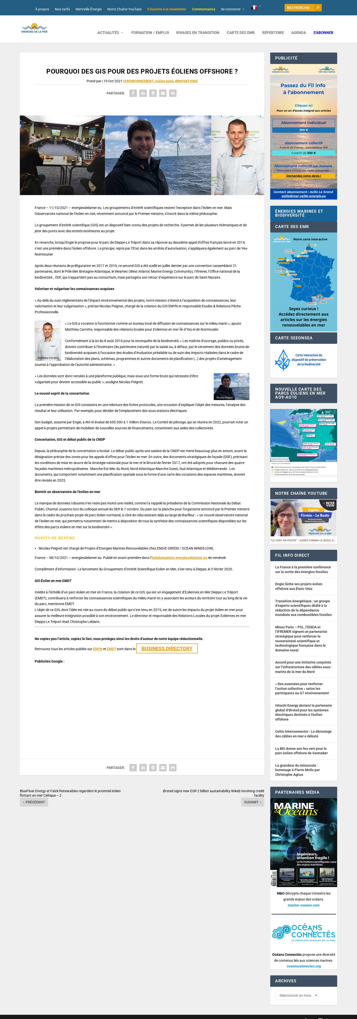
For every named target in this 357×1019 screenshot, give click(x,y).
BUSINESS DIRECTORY (167, 641)
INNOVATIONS (186, 74)
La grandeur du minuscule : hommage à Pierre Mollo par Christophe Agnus (297, 762)
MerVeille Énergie (89, 9)
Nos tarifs (62, 9)
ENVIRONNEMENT (139, 74)
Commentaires (203, 9)
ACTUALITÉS (108, 25)
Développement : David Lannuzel (85, 1013)
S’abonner (323, 25)
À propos (42, 9)
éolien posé (164, 74)
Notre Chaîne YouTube (124, 9)
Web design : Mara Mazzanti (40, 1013)
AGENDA (298, 25)
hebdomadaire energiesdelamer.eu (179, 550)
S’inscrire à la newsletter (166, 9)
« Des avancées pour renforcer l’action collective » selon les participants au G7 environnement (302, 681)
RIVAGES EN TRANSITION (197, 25)
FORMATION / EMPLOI (150, 25)
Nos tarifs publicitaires (127, 1013)
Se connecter (231, 9)
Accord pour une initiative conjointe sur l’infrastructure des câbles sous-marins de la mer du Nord (303, 659)
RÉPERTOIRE (273, 25)
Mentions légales (157, 1013)
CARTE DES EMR (241, 25)
